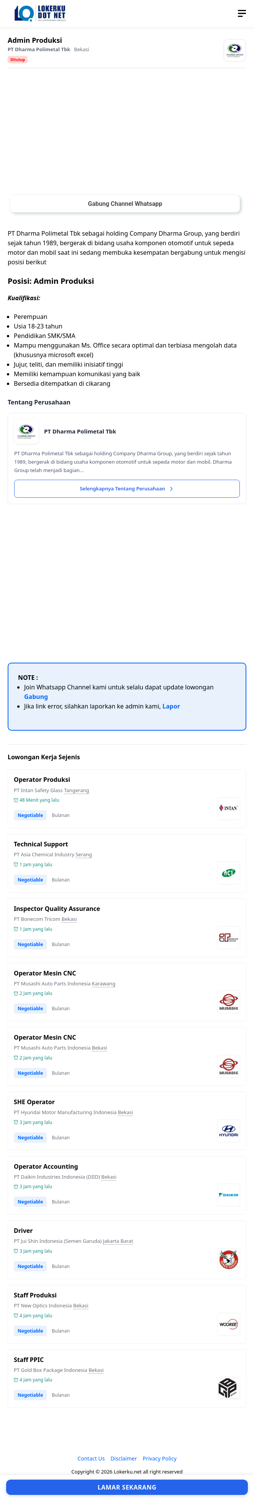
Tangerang (76, 790)
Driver (23, 1230)
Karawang (103, 983)
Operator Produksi (42, 779)
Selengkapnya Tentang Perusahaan (127, 488)
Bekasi (81, 49)
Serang (83, 854)
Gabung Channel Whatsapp (125, 203)
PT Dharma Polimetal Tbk (39, 49)
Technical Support (41, 844)
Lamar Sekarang (127, 1487)
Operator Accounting (46, 1166)
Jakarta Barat (118, 1240)
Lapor (171, 706)
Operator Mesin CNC (45, 973)
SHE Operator (34, 1102)
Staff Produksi (35, 1295)
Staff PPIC (29, 1359)
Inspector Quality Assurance (57, 908)
